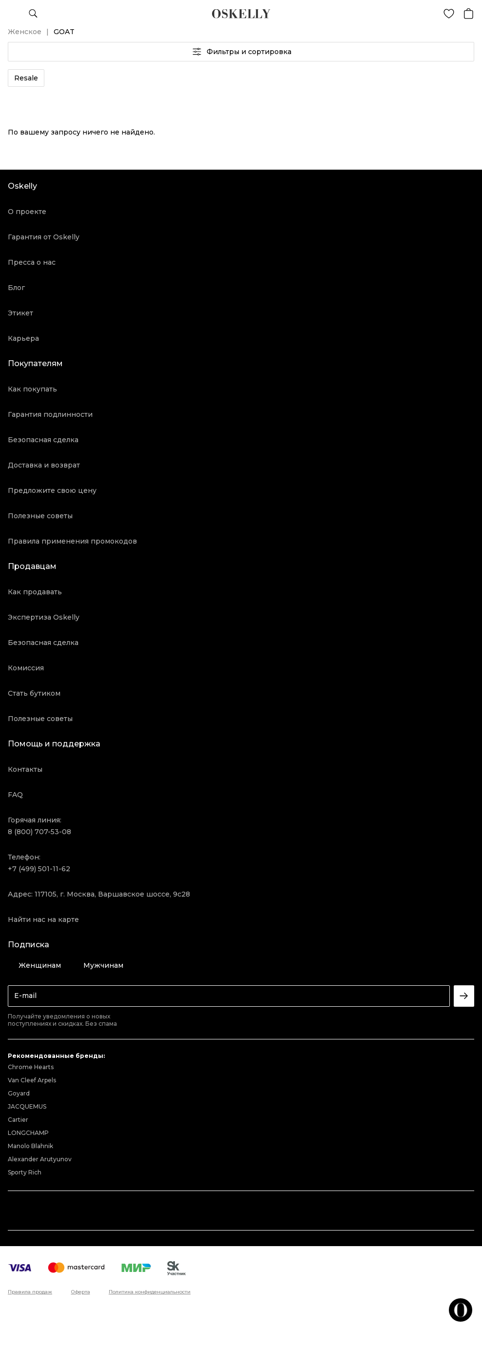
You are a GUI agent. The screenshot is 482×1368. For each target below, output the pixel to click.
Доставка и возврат (44, 465)
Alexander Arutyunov (40, 1159)
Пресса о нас (32, 262)
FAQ (15, 794)
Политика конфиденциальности (150, 1292)
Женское (24, 31)
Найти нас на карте (43, 919)
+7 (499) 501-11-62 (39, 868)
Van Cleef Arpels (32, 1080)
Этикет (20, 313)
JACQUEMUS (27, 1106)
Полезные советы (40, 515)
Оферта (80, 1292)
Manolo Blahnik (30, 1146)
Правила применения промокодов (72, 541)
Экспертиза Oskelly (43, 617)
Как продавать (35, 591)
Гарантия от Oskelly (43, 237)
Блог (16, 287)
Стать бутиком (34, 693)
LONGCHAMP (28, 1132)
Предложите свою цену (52, 490)
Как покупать (32, 389)
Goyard (19, 1093)
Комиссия (26, 668)
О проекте (27, 211)
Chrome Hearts (31, 1067)
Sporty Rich (24, 1172)
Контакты (25, 769)
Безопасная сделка (43, 439)
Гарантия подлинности (50, 414)
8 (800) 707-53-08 (39, 831)
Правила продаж (30, 1292)
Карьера (23, 338)
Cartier (18, 1119)
